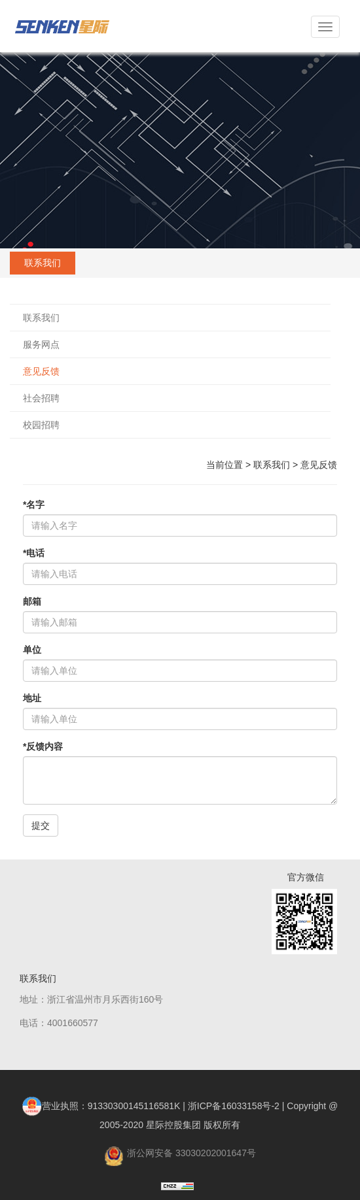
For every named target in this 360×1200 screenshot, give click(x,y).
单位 (32, 649)
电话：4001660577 (59, 1023)
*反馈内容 (43, 746)
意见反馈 (41, 371)
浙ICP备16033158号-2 (233, 1106)
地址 (32, 698)
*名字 (34, 504)
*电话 (34, 553)
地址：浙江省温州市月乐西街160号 (91, 999)
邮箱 (32, 601)
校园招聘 (41, 425)
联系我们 (41, 317)
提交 (40, 825)
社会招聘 (41, 398)
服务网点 (41, 344)
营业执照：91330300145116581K (101, 1106)
